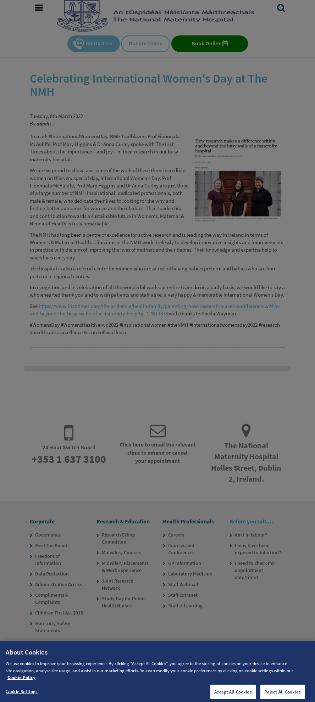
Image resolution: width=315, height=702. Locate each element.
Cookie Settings (22, 693)
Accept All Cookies (233, 694)
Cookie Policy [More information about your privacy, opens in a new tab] (21, 679)
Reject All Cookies (282, 694)
